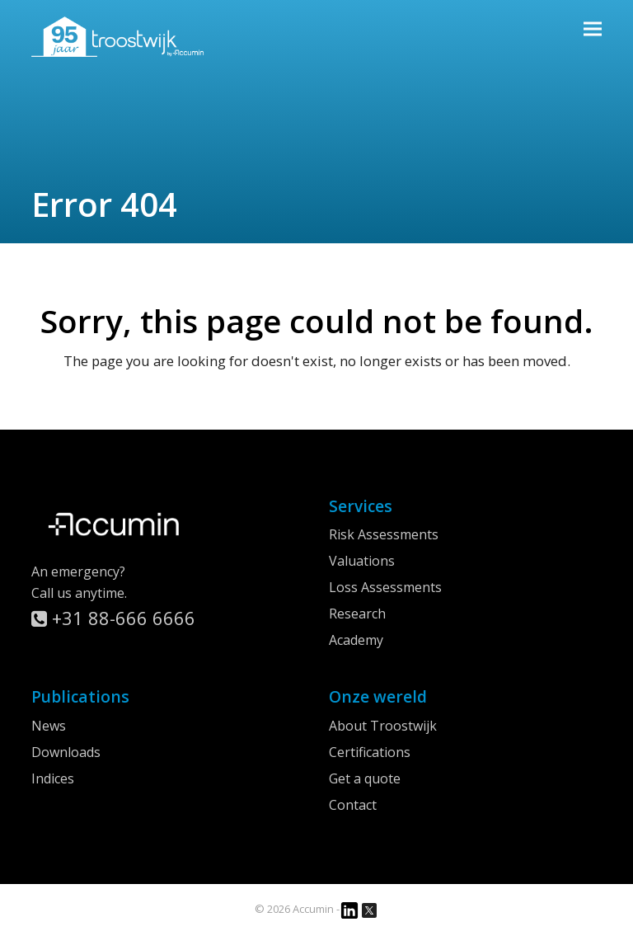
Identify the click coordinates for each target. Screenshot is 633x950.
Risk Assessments (383, 534)
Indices (52, 778)
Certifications (369, 752)
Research (357, 613)
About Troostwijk (383, 726)
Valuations (362, 561)
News (48, 726)
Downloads (66, 752)
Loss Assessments (385, 587)
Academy (356, 640)
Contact (353, 805)
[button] (593, 28)
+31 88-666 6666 (113, 617)
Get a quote (365, 778)
